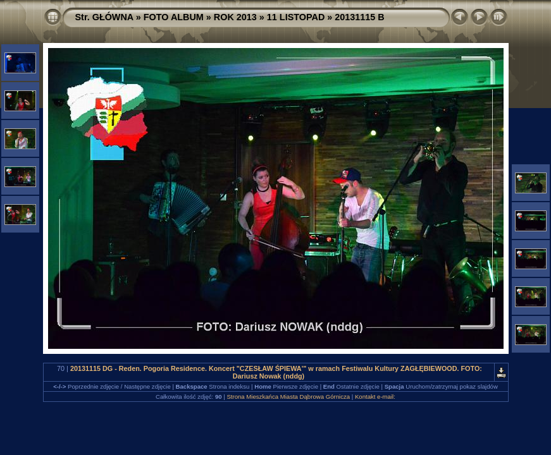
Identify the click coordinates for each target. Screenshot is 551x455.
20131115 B (359, 17)
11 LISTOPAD (296, 17)
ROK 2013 (235, 17)
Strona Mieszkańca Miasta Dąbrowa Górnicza (288, 396)
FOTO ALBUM (174, 17)
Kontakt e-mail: (375, 396)
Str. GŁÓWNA (104, 17)
